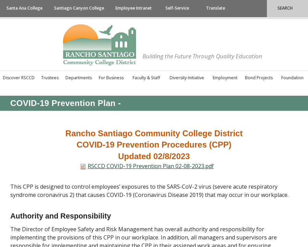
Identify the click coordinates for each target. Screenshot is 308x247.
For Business (111, 78)
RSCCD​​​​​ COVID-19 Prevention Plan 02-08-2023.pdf (147, 166)
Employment (225, 78)
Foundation (292, 78)
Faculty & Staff (146, 78)
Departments (78, 78)
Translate (215, 8)
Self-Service (177, 8)
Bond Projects (259, 78)
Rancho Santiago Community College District (99, 45)
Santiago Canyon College (79, 8)
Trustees (50, 78)
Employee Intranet (133, 8)
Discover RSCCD (19, 78)
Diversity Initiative (187, 78)
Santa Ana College (24, 8)
